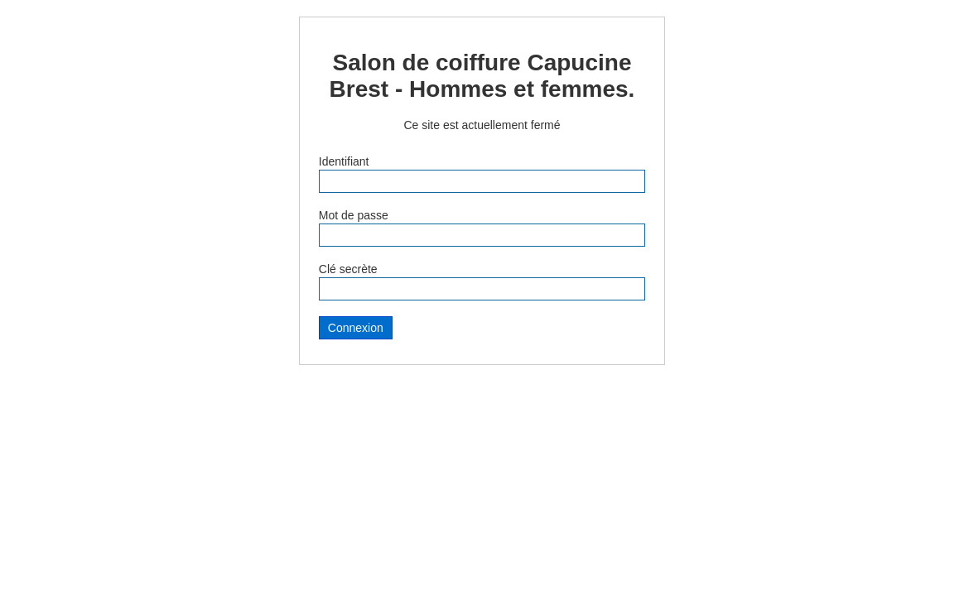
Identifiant (344, 161)
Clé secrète (348, 269)
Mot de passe (353, 215)
